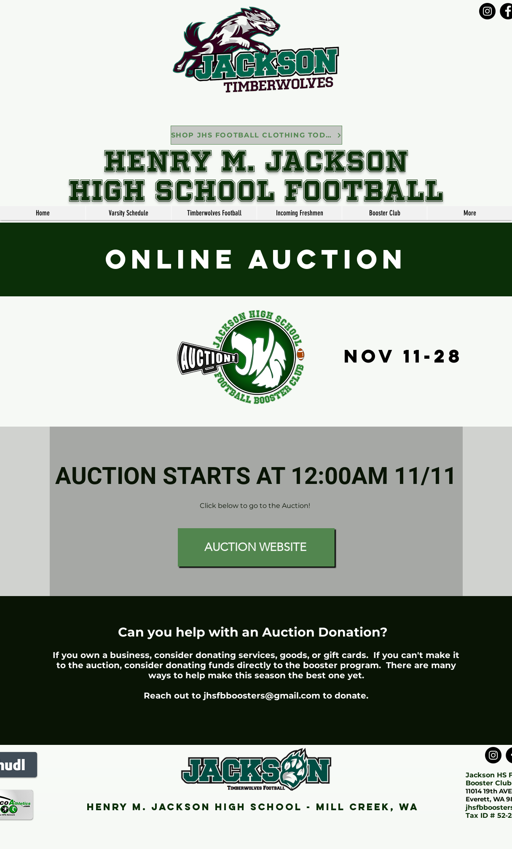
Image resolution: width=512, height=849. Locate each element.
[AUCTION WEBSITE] (256, 547)
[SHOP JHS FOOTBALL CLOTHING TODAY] (256, 135)
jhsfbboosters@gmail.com (262, 695)
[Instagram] (487, 11)
